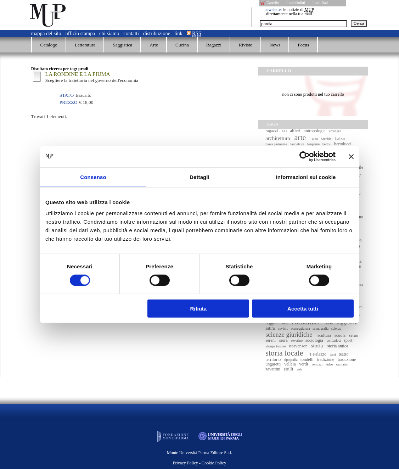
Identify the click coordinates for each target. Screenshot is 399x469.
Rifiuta (198, 309)
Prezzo (68, 102)
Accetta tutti (302, 309)
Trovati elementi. (49, 116)
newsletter (273, 9)
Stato (67, 95)
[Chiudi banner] (351, 156)
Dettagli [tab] (199, 177)
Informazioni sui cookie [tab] (306, 177)
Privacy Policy (185, 462)
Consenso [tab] (93, 177)
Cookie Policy (214, 462)
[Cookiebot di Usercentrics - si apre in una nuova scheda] (305, 156)
